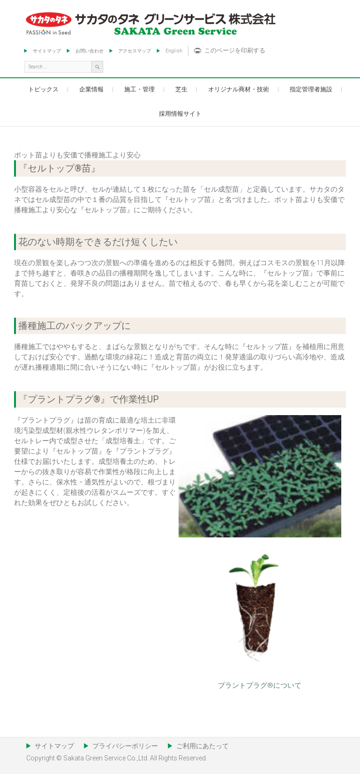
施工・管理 (139, 89)
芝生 (181, 89)
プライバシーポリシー (125, 746)
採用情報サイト (180, 113)
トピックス (43, 89)
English (173, 50)
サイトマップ (47, 50)
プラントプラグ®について (259, 685)
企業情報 (91, 89)
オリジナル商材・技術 (238, 89)
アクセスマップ (134, 50)
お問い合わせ (89, 50)
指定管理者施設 (311, 89)
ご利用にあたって (202, 746)
